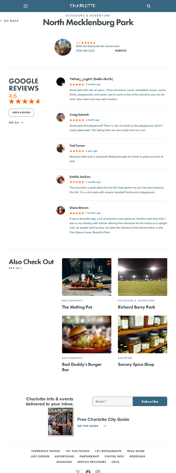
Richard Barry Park (136, 307)
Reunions (64, 462)
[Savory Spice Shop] (142, 334)
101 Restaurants (108, 451)
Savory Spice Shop (136, 364)
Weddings (137, 456)
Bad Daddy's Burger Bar (81, 367)
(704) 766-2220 (85, 51)
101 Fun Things (77, 451)
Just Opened (40, 456)
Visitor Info (114, 456)
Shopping (125, 358)
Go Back (9, 21)
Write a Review (21, 112)
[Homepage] (87, 6)
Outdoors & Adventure (136, 300)
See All (17, 268)
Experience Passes (45, 451)
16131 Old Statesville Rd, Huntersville (98, 46)
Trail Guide (136, 451)
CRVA (115, 462)
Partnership (89, 456)
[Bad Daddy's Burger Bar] (86, 334)
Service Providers (91, 462)
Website (120, 51)
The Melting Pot (77, 307)
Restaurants (72, 300)
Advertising (64, 456)
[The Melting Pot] (86, 277)
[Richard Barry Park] (142, 277)
